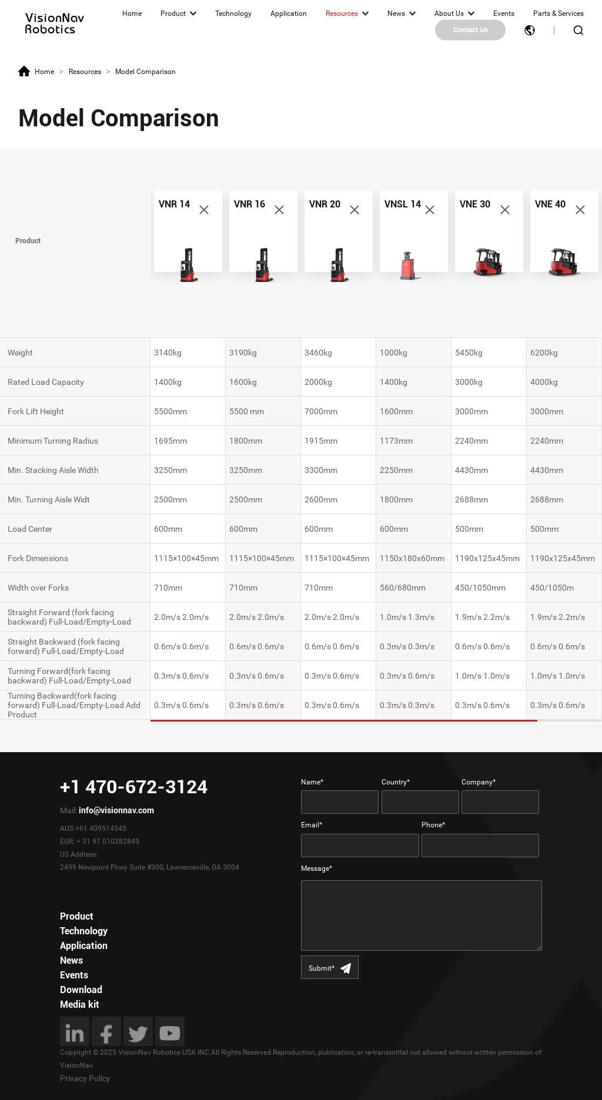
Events (503, 13)
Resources (342, 13)
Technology (233, 13)
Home (132, 13)
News (396, 13)
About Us (449, 13)
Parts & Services (558, 13)
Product (173, 13)
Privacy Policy (85, 1078)
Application (288, 13)
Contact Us (470, 30)
